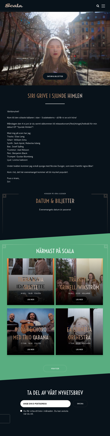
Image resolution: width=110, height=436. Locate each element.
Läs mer (30, 299)
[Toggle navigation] (103, 6)
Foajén (37, 293)
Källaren (86, 293)
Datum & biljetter (55, 76)
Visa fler (55, 368)
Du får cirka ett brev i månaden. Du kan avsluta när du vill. (45, 412)
